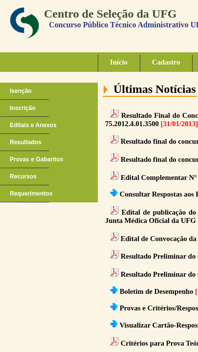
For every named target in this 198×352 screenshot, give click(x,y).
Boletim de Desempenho (157, 291)
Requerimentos (31, 193)
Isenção (21, 91)
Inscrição (23, 108)
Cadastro (166, 62)
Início (119, 62)
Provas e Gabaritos (36, 159)
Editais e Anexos (33, 125)
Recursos (23, 176)
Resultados (26, 142)
